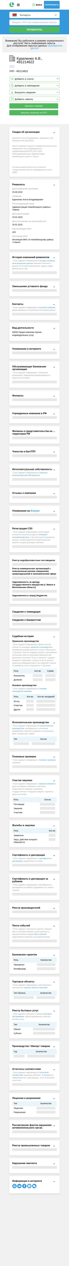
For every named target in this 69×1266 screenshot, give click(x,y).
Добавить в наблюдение (27, 85)
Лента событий (40, 934)
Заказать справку (34, 106)
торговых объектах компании (35, 988)
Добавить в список (24, 79)
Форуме (35, 511)
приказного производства (41, 647)
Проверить (34, 29)
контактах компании (47, 307)
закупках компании (46, 784)
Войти (39, 5)
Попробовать (52, 5)
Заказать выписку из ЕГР (34, 112)
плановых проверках (47, 760)
